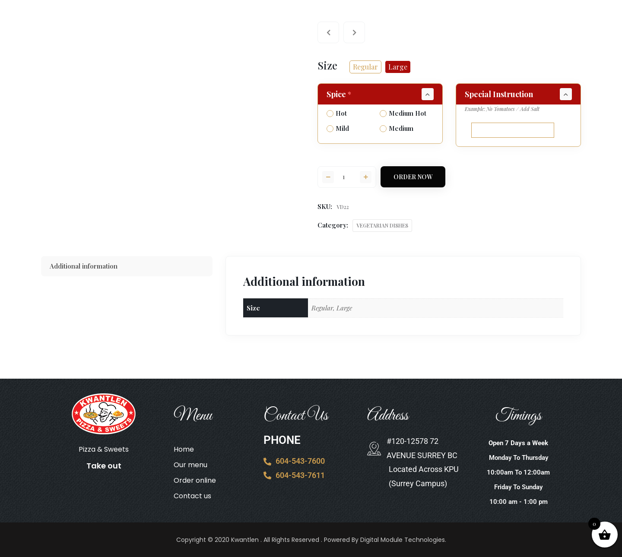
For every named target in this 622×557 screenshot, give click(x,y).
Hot (337, 113)
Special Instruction (499, 94)
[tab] (127, 266)
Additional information (83, 266)
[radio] (365, 66)
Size (327, 65)
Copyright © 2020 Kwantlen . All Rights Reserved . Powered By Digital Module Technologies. (311, 539)
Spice (340, 94)
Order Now (413, 177)
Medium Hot (403, 113)
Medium (396, 128)
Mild (338, 128)
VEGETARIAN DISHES (382, 225)
